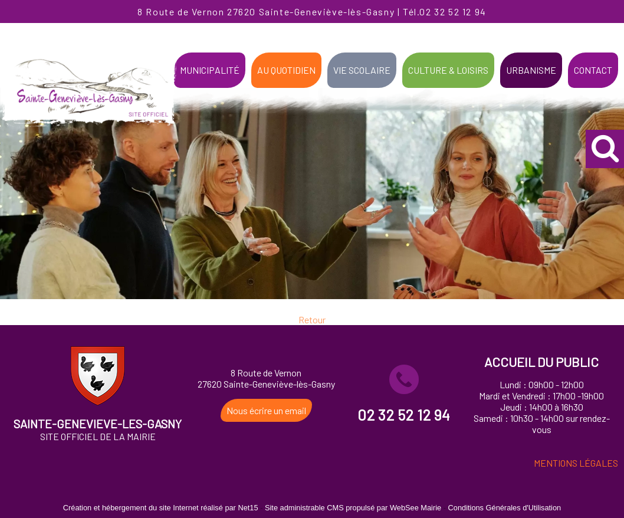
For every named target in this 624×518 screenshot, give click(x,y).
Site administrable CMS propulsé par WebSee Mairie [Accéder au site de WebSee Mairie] (353, 507)
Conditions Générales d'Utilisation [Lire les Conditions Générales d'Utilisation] (504, 507)
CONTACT (593, 70)
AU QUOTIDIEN (286, 70)
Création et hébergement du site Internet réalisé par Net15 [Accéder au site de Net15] (160, 507)
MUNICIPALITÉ (209, 70)
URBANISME (531, 70)
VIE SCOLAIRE (361, 70)
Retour (312, 323)
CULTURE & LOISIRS (448, 70)
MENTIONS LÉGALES (576, 462)
